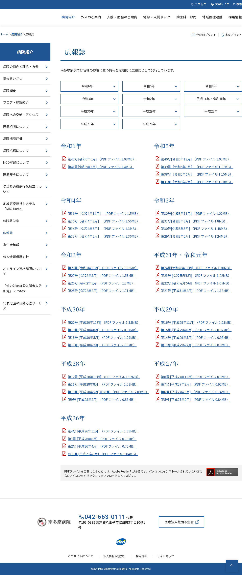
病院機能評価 (12, 138)
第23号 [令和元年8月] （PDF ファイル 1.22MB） (196, 275)
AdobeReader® (122, 471)
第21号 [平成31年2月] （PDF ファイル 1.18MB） (196, 290)
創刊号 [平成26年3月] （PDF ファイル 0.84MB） (103, 453)
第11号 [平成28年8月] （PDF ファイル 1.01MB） (103, 384)
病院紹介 (17, 34)
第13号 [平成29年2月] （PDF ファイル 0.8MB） (195, 344)
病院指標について (16, 150)
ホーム (4, 34)
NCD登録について (16, 162)
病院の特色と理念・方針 (21, 66)
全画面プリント (206, 35)
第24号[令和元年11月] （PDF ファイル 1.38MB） (196, 267)
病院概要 (9, 90)
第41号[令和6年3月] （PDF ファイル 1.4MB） (101, 166)
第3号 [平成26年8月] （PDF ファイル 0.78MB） (102, 438)
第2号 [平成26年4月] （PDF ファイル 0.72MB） (102, 446)
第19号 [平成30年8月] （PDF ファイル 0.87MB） (103, 329)
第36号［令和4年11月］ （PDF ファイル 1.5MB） (104, 213)
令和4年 (211, 86)
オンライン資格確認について (22, 271)
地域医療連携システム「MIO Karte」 (19, 206)
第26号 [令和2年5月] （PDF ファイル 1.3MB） (101, 283)
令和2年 (149, 98)
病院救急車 (11, 220)
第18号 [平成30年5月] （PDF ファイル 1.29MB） (103, 337)
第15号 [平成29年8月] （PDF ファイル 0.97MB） (196, 329)
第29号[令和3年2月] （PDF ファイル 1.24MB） (195, 236)
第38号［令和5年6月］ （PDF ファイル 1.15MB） (197, 174)
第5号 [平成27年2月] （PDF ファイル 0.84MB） (195, 399)
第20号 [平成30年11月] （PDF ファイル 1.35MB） (104, 322)
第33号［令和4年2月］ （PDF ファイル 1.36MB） (104, 236)
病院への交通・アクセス (20, 114)
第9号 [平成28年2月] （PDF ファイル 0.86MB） (102, 399)
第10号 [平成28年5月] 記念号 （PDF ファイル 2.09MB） (108, 391)
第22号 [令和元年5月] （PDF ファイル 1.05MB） (196, 283)
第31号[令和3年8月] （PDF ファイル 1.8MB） (194, 221)
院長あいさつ (12, 78)
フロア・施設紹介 (16, 102)
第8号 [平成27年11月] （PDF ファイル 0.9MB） (195, 376)
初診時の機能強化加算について (22, 189)
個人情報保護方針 (16, 256)
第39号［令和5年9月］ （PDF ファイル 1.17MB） (197, 166)
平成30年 (87, 111)
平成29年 (149, 111)
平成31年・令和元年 (211, 98)
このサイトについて (81, 557)
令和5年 (149, 86)
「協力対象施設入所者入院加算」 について (22, 288)
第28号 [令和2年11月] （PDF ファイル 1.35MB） (103, 267)
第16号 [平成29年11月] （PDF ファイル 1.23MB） (197, 322)
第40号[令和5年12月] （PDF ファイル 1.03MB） (196, 159)
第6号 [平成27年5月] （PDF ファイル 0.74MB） (195, 391)
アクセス (200, 4)
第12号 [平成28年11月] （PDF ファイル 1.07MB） (104, 376)
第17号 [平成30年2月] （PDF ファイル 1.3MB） (102, 344)
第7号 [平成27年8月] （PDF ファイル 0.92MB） (195, 384)
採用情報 (142, 557)
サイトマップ (165, 557)
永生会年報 (11, 244)
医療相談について (16, 126)
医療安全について (16, 174)
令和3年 (87, 98)
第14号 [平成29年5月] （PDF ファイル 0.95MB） (196, 337)
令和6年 (87, 86)
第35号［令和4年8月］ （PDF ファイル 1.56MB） (104, 221)
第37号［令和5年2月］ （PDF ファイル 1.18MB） (197, 181)
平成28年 (211, 111)
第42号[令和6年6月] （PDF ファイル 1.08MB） (102, 159)
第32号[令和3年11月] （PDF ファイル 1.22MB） (196, 213)
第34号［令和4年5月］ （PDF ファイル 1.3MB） (103, 228)
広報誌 (8, 232)
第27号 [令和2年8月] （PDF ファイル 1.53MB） (102, 275)
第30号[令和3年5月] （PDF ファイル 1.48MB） (195, 228)
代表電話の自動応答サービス (22, 306)
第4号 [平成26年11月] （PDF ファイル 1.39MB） (103, 431)
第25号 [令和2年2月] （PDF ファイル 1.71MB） (102, 290)
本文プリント (233, 35)
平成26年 (149, 123)
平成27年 (87, 123)
